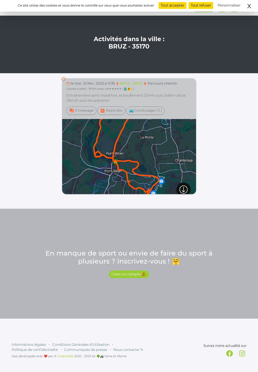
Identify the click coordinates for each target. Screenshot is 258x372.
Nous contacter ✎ (128, 350)
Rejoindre (111, 110)
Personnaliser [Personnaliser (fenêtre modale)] (229, 5)
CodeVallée (65, 356)
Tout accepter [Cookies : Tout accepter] (172, 5)
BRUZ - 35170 (131, 83)
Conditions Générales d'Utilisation (81, 345)
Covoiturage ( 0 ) (145, 110)
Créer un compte (129, 274)
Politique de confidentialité (35, 350)
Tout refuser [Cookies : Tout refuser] (201, 5)
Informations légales (29, 345)
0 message (81, 110)
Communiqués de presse (85, 350)
